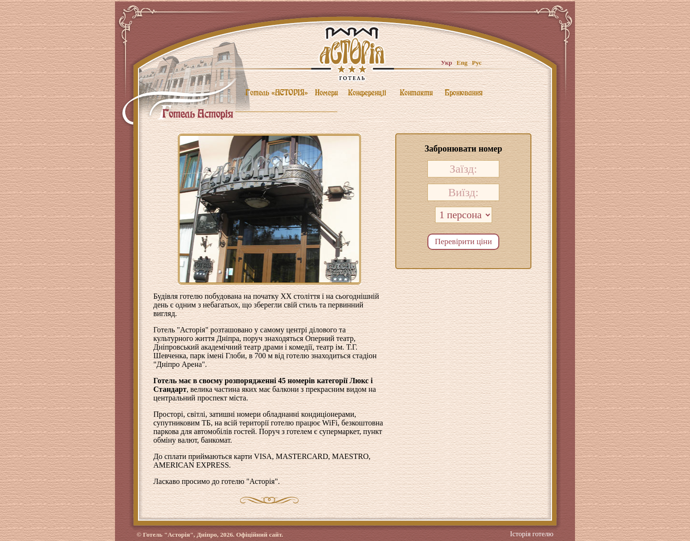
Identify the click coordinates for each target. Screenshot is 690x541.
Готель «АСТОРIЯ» (276, 92)
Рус (477, 62)
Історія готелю (531, 531)
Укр (446, 62)
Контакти (416, 92)
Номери (326, 92)
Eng (462, 62)
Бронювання (464, 92)
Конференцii (367, 92)
